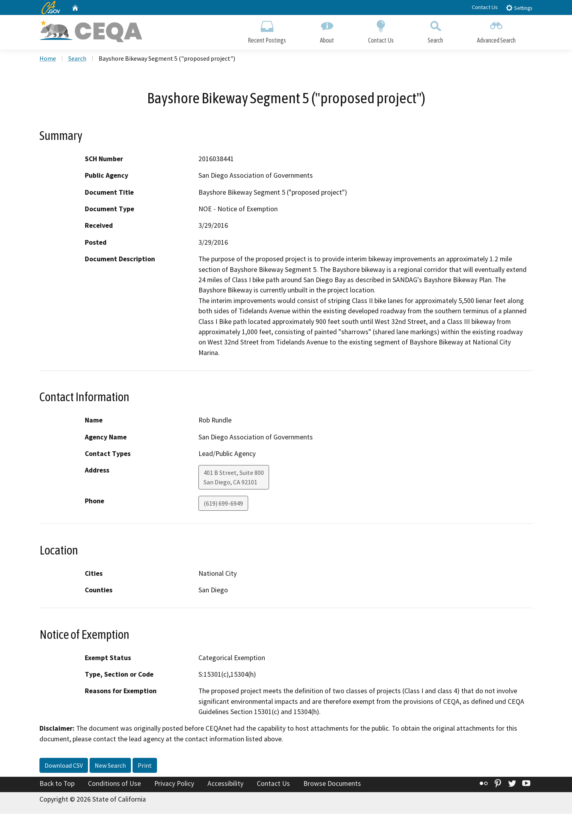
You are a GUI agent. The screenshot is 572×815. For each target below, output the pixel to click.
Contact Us (485, 7)
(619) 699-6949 (223, 504)
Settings (519, 7)
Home (47, 59)
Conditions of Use (114, 784)
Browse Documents (332, 784)
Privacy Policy (174, 784)
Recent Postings (267, 30)
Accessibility (225, 784)
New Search (110, 766)
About (327, 30)
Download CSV (64, 766)
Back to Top (57, 784)
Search (435, 30)
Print (145, 766)
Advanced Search (496, 30)
